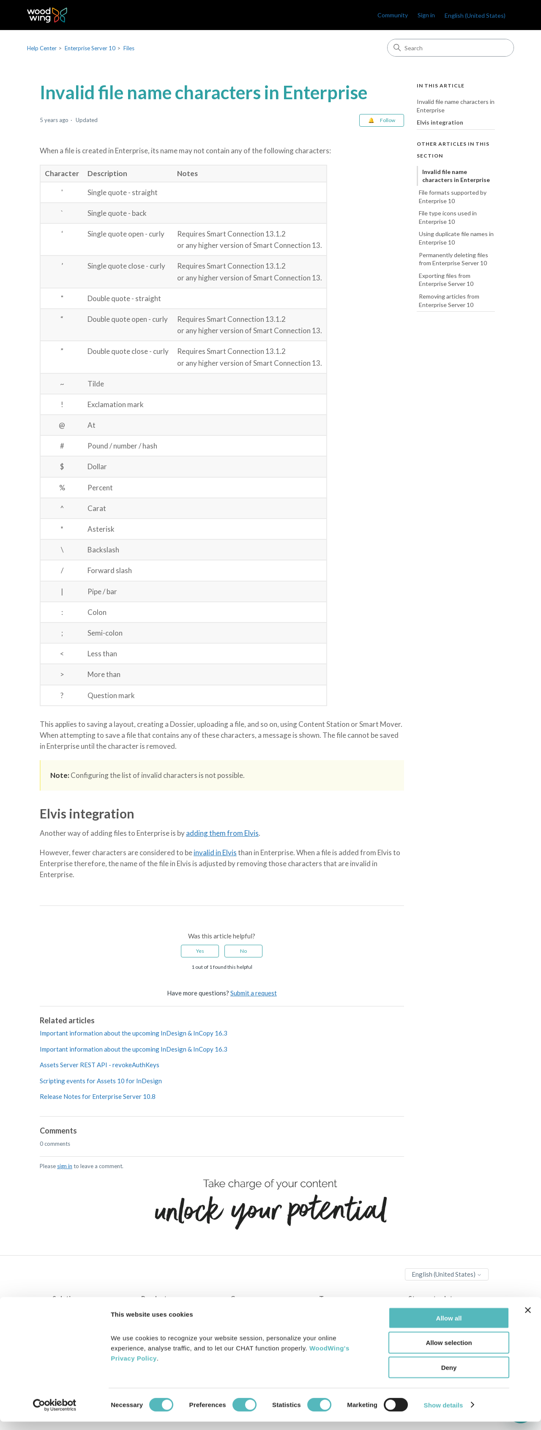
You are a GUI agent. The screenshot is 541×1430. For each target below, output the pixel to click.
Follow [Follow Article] (387, 120)
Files (128, 48)
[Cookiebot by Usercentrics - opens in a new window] (55, 1413)
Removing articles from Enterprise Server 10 (449, 300)
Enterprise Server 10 (90, 48)
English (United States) (475, 15)
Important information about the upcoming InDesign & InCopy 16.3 (133, 1033)
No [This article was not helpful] (243, 951)
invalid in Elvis (215, 852)
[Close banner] (528, 1318)
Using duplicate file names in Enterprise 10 (456, 238)
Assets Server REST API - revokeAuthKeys (99, 1064)
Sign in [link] (426, 15)
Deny (449, 1376)
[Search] (451, 47)
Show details (443, 1413)
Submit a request (253, 993)
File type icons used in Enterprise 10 (448, 217)
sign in (64, 1166)
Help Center (42, 48)
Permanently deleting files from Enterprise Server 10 (453, 259)
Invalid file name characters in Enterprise (456, 106)
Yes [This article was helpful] (200, 951)
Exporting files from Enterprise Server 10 (446, 280)
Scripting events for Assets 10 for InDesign (101, 1081)
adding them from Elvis (222, 833)
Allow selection (449, 1351)
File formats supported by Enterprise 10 (452, 196)
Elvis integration (440, 122)
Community (392, 15)
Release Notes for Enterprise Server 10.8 (98, 1096)
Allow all (449, 1326)
